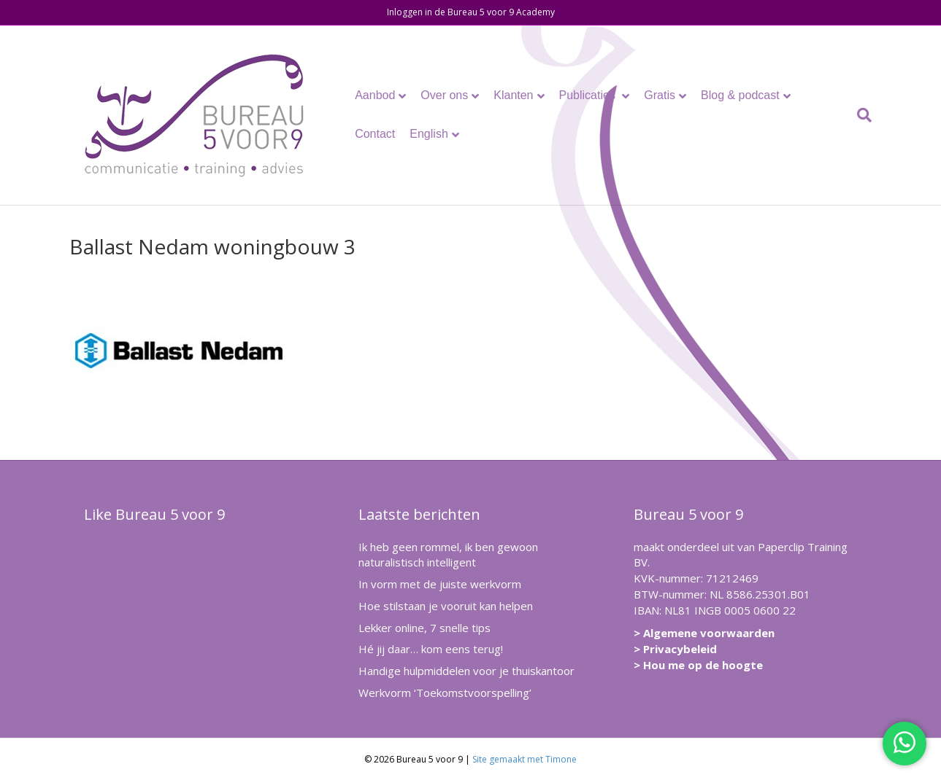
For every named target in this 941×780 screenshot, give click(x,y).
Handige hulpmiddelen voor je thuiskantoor (466, 670)
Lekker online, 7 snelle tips (424, 627)
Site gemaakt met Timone (524, 759)
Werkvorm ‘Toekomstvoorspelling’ (444, 692)
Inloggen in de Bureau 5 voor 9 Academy (471, 12)
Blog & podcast (740, 95)
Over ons (444, 95)
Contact (375, 134)
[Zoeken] (861, 115)
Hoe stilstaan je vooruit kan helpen (445, 605)
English (429, 134)
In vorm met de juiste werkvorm (439, 584)
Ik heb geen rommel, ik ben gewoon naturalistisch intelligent (448, 554)
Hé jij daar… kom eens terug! (430, 648)
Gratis (659, 95)
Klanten (513, 95)
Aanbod (375, 95)
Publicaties (589, 95)
